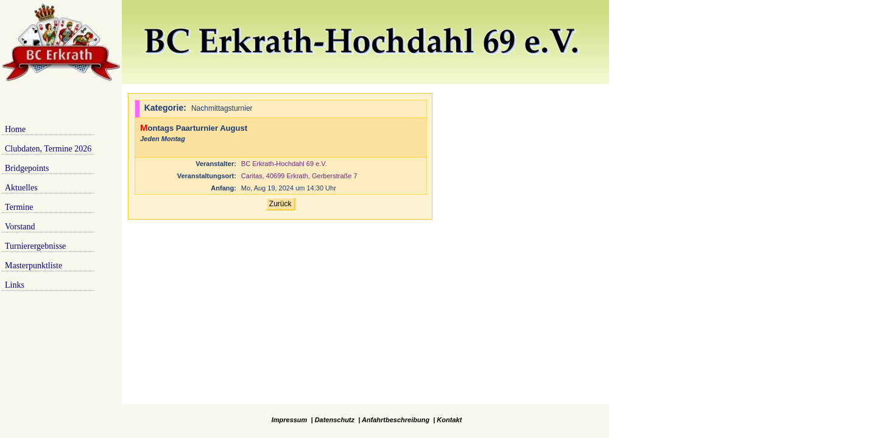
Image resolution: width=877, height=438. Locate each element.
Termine (19, 207)
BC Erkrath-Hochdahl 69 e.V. (284, 163)
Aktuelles (21, 187)
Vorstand (20, 226)
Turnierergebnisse (35, 246)
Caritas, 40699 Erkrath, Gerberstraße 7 (299, 175)
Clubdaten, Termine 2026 (48, 148)
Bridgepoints (27, 168)
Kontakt (449, 419)
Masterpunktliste (33, 265)
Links (14, 285)
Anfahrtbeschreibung (395, 419)
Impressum (290, 419)
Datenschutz (334, 419)
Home (15, 129)
